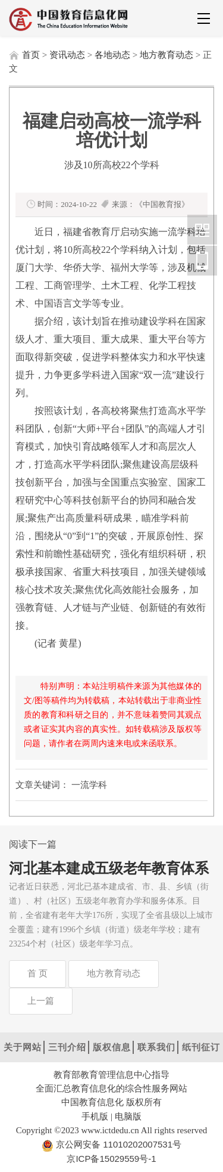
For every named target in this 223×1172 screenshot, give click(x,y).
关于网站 (23, 1047)
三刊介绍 (67, 1047)
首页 (31, 55)
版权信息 (112, 1047)
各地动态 (112, 55)
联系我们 (156, 1047)
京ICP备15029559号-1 (111, 1159)
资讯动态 (67, 55)
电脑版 (128, 1116)
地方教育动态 (166, 55)
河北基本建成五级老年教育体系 (109, 868)
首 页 (37, 973)
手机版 (94, 1116)
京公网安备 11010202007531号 (117, 1144)
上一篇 (40, 1001)
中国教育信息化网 (202, 230)
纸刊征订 (201, 1047)
